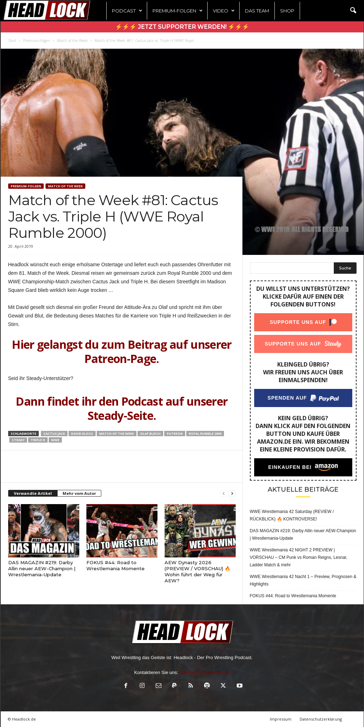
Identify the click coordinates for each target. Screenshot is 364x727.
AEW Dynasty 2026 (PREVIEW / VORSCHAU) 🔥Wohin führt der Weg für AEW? (197, 571)
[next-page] (232, 493)
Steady (18, 440)
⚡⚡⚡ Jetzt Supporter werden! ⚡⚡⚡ (182, 26)
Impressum (280, 719)
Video (224, 11)
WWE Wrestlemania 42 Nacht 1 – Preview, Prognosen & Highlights (303, 580)
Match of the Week (72, 40)
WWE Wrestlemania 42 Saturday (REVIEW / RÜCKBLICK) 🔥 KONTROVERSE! (292, 515)
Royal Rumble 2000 (205, 433)
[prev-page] (223, 493)
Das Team (257, 11)
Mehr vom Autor (79, 493)
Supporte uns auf (297, 322)
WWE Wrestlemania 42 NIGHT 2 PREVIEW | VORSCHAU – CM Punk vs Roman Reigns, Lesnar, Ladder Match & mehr (299, 557)
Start (12, 40)
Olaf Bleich (150, 433)
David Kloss (82, 433)
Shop (287, 11)
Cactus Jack (54, 433)
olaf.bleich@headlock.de (205, 672)
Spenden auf (287, 398)
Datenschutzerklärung (321, 719)
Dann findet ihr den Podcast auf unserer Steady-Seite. (122, 408)
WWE (55, 440)
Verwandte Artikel (33, 493)
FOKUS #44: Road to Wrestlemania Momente (115, 565)
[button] (353, 10)
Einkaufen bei (289, 467)
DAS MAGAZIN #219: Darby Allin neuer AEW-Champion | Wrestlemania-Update (41, 568)
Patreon (175, 433)
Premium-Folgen (177, 11)
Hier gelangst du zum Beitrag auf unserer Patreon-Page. (121, 351)
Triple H (38, 440)
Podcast (127, 11)
